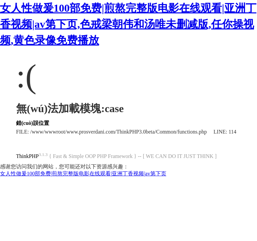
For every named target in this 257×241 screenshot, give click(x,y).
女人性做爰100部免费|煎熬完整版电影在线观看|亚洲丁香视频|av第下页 (83, 173)
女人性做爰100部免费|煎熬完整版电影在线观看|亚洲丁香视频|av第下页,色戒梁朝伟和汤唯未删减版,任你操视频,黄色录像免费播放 (128, 24)
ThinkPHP (27, 156)
